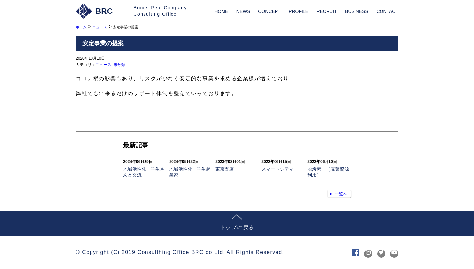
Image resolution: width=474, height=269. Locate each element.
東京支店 (224, 169)
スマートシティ (277, 169)
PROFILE (298, 11)
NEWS (243, 11)
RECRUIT (326, 11)
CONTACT (387, 11)
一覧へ (341, 194)
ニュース (103, 64)
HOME (221, 11)
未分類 (119, 64)
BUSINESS (356, 11)
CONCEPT (269, 11)
